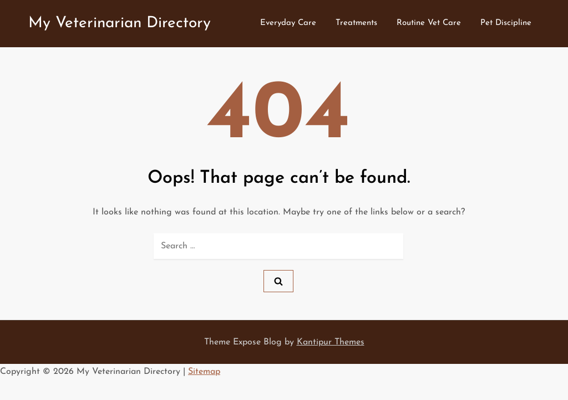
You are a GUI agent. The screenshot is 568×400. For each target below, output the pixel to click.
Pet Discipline (505, 23)
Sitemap (204, 371)
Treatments (356, 23)
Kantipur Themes (330, 342)
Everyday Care (288, 23)
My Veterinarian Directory (119, 23)
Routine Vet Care (429, 23)
